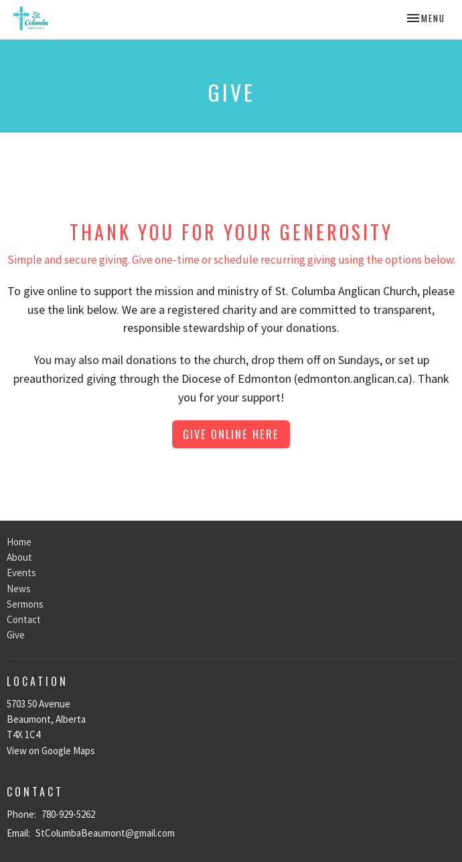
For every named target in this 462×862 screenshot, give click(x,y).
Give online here (231, 434)
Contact (24, 619)
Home (19, 541)
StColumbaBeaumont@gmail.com (105, 833)
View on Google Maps (51, 750)
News (19, 588)
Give (16, 634)
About (19, 557)
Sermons (25, 604)
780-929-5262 (68, 814)
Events (21, 572)
